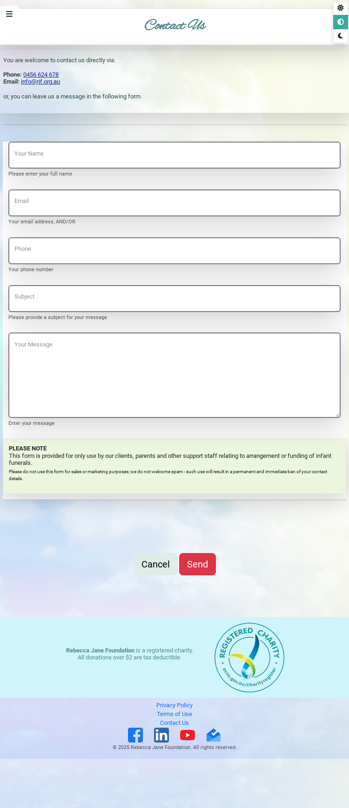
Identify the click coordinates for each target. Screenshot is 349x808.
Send (197, 564)
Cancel (155, 564)
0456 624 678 (41, 74)
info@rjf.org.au (40, 81)
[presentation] (79, 529)
